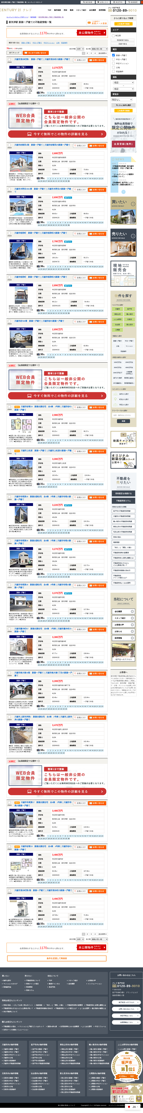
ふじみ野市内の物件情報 (128, 1045)
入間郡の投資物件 (96, 1089)
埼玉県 (116, 36)
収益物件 (64, 43)
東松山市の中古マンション (70, 1055)
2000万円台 (129, 362)
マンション (129, 346)
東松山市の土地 (66, 1058)
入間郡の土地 (95, 1086)
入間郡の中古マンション (99, 1084)
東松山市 (117, 314)
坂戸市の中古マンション (41, 1055)
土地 (57, 43)
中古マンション (49, 43)
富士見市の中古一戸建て (70, 1081)
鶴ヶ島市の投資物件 (97, 1061)
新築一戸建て (26, 43)
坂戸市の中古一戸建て (40, 1052)
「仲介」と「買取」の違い (122, 547)
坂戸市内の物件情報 (39, 1045)
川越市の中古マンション (12, 1055)
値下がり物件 (117, 378)
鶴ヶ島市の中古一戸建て (99, 1052)
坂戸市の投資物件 (38, 1061)
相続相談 (116, 542)
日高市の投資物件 (9, 1089)
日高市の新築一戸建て (11, 1078)
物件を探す (7, 980)
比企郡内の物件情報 (39, 1073)
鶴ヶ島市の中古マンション (99, 1055)
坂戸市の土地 (37, 1058)
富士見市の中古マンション (70, 1084)
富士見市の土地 (66, 1086)
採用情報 (102, 10)
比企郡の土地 (37, 1086)
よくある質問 (84, 1008)
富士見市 (129, 325)
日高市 (129, 319)
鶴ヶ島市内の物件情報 (98, 1045)
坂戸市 (129, 309)
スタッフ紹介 (81, 10)
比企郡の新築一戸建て (40, 1078)
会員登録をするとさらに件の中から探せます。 (63, 33)
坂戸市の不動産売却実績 (121, 511)
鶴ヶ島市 (129, 314)
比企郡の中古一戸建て (40, 1081)
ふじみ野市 (117, 319)
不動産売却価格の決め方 (121, 570)
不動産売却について (33, 980)
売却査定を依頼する (123, 493)
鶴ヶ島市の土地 (95, 1058)
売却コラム (30, 990)
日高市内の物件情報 (10, 1073)
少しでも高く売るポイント (23, 1005)
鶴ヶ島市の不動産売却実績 (122, 521)
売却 (65, 10)
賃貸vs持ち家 (52, 1026)
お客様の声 (92, 980)
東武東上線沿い (129, 378)
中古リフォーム (100, 1026)
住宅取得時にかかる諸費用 (69, 1026)
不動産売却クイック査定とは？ (120, 577)
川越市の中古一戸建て (11, 1052)
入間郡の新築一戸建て (98, 1078)
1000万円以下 (117, 372)
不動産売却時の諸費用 (121, 553)
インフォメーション (95, 984)
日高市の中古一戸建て (11, 1081)
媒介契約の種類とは (99, 1008)
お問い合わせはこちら (126, 1009)
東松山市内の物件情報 (69, 1045)
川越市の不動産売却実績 (121, 516)
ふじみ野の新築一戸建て (127, 1049)
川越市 (117, 309)
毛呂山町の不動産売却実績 (122, 532)
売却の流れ (117, 537)
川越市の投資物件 (9, 1061)
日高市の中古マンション (12, 1084)
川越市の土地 (8, 1058)
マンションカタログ (10, 984)
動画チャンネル (54, 984)
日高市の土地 (8, 1086)
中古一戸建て (37, 43)
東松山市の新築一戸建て (70, 1049)
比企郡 (117, 325)
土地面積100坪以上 (129, 373)
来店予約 (52, 987)
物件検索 (57, 10)
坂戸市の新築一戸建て (40, 1049)
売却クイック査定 (32, 984)
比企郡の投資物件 (38, 1089)
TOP (49, 10)
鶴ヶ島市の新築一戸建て (99, 1049)
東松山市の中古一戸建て (70, 1052)
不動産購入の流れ (9, 1026)
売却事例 (29, 987)
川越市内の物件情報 (10, 1045)
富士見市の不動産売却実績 (70, 1092)
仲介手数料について (10, 1012)
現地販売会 (7, 987)
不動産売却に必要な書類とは (123, 558)
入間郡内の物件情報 (97, 1073)
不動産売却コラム (123, 501)
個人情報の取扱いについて (66, 1105)
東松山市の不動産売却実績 (122, 527)
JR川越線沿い (117, 383)
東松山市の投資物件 (68, 1061)
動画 (71, 10)
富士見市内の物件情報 (69, 1073)
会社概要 (92, 10)
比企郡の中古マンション (41, 1084)
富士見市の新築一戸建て (70, 1078)
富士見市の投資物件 (68, 1089)
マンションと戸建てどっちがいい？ (31, 1026)
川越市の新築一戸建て (11, 1049)
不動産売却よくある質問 (121, 583)
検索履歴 (133, 2)
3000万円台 (117, 367)
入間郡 (117, 330)
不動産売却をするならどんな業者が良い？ (121, 564)
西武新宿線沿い (129, 383)
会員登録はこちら (126, 1022)
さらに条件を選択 (123, 105)
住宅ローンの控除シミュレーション (15, 1030)
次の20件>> (103, 53)
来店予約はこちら (126, 1016)
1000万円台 (117, 362)
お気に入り (103, 2)
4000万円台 (129, 367)
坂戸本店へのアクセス (126, 1002)
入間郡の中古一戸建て (98, 1081)
